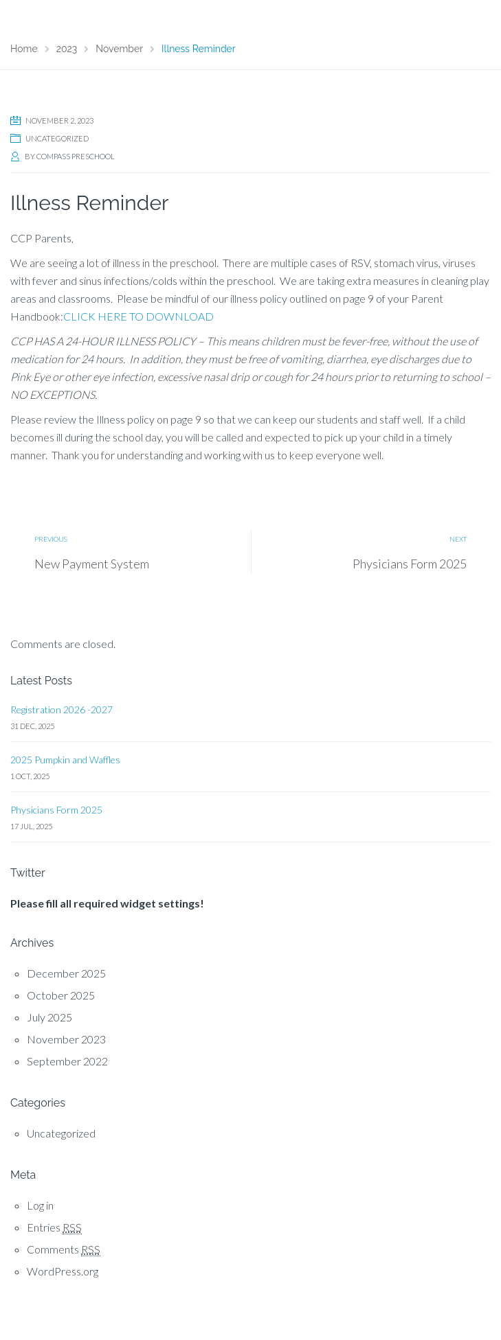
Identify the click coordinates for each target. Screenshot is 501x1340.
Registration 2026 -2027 (61, 709)
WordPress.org (62, 1271)
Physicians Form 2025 (410, 563)
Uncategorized (57, 138)
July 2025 (49, 1017)
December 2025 (66, 973)
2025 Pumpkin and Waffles (65, 759)
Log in (40, 1205)
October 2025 (61, 995)
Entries (54, 1227)
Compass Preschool (75, 156)
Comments (63, 1249)
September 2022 (67, 1060)
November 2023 (66, 1039)
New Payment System (91, 563)
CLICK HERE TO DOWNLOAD (138, 316)
